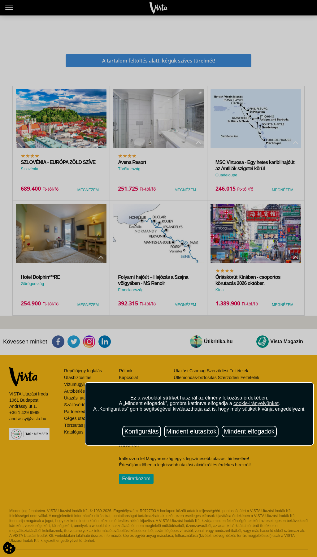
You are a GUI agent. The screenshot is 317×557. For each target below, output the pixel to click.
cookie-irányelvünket (256, 403)
